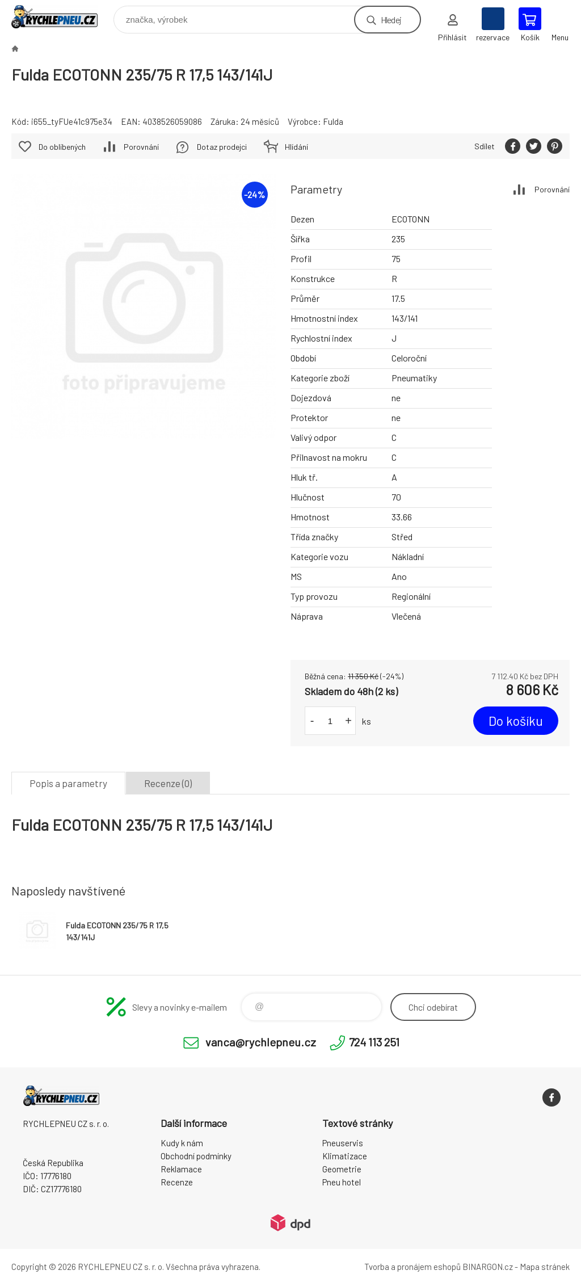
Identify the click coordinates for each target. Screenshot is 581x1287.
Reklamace (181, 1169)
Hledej (391, 19)
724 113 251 (374, 1042)
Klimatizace (344, 1156)
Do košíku (516, 721)
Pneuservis (342, 1143)
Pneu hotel (341, 1182)
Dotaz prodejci (222, 147)
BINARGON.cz (487, 1266)
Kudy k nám (182, 1143)
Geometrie (341, 1169)
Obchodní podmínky (196, 1156)
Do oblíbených (62, 147)
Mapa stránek (545, 1266)
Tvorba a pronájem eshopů (412, 1266)
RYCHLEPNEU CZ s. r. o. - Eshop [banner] (61, 16)
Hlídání (296, 147)
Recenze (177, 1182)
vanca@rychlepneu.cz (260, 1042)
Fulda (333, 121)
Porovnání (552, 189)
